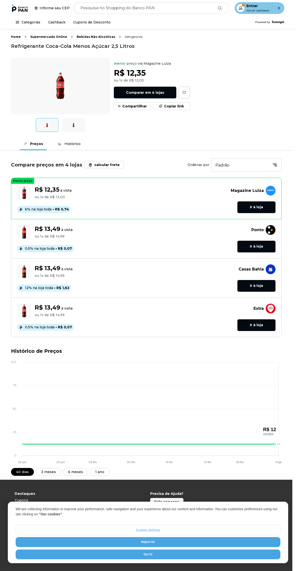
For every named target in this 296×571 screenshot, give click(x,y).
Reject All (148, 542)
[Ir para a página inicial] (20, 8)
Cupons (21, 500)
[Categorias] (28, 22)
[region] (148, 532)
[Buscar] (220, 8)
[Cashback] (56, 22)
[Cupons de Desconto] (92, 22)
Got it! (148, 554)
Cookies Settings (148, 530)
